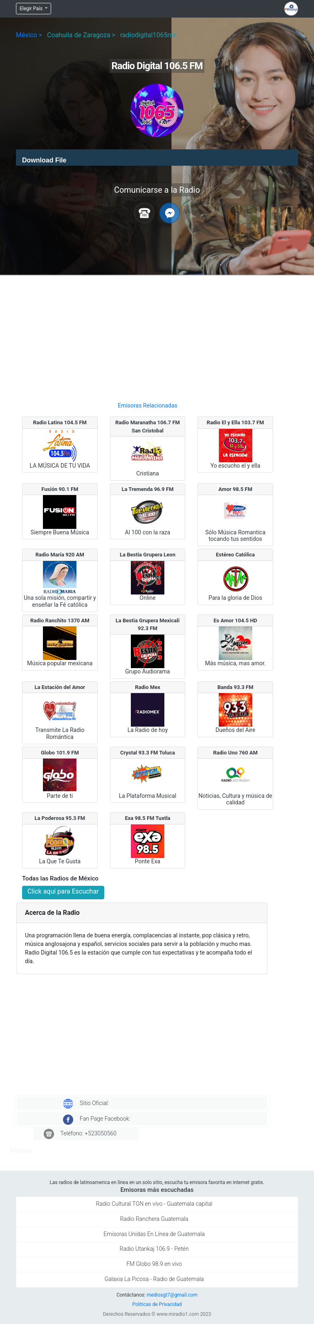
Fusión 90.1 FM (59, 489)
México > (29, 35)
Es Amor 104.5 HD (235, 620)
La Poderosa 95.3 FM (59, 818)
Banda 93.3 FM (235, 687)
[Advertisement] (147, 335)
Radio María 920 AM (60, 555)
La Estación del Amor (60, 687)
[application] (157, 157)
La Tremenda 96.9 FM (147, 489)
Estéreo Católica (235, 555)
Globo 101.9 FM (60, 753)
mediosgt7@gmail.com (172, 1295)
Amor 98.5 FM (235, 489)
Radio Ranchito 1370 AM (60, 620)
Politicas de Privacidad (157, 1304)
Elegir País (32, 8)
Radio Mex (147, 687)
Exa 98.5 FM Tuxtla (147, 818)
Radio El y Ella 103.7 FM (235, 422)
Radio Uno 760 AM (235, 753)
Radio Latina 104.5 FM (60, 422)
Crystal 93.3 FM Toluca (147, 753)
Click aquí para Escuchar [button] (63, 891)
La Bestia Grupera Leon (147, 555)
